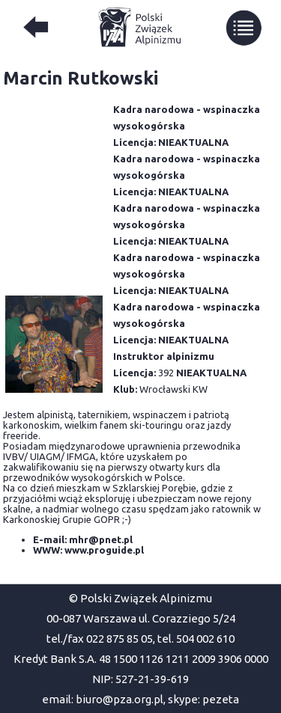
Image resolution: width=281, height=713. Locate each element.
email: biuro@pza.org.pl (102, 699)
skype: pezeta (203, 699)
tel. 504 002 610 (196, 638)
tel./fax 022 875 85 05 (99, 638)
